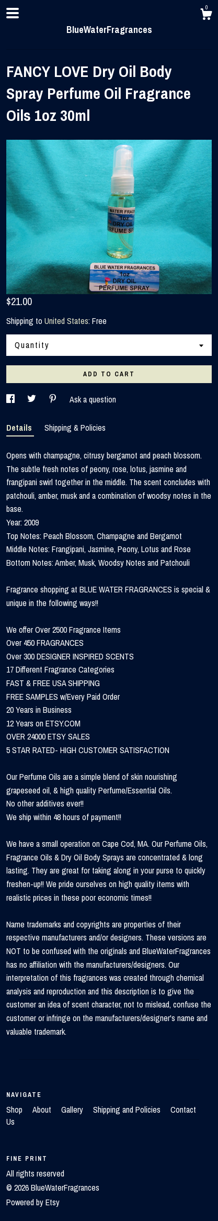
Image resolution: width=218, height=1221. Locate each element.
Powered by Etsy (33, 1202)
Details (20, 427)
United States (66, 321)
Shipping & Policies (75, 427)
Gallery (73, 1109)
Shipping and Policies (128, 1109)
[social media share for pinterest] (54, 399)
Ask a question (93, 399)
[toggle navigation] (12, 13)
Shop (15, 1109)
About (42, 1109)
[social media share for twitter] (32, 399)
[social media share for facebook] (11, 399)
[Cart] (206, 16)
